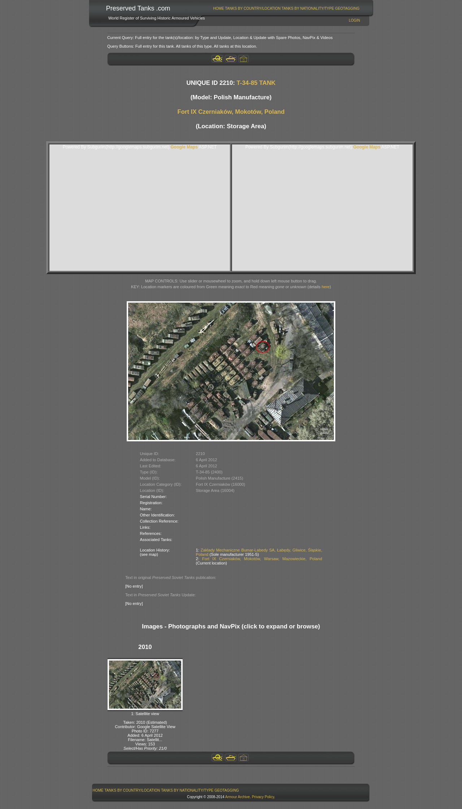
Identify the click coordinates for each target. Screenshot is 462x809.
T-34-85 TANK (256, 82)
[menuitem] (219, 8)
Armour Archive (237, 797)
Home (218, 8)
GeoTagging (347, 8)
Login (354, 20)
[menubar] (286, 8)
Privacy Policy (263, 797)
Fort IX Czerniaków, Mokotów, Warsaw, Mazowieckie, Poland (262, 559)
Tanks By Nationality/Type (308, 8)
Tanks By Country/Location (253, 8)
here (326, 287)
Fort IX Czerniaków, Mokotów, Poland (230, 111)
